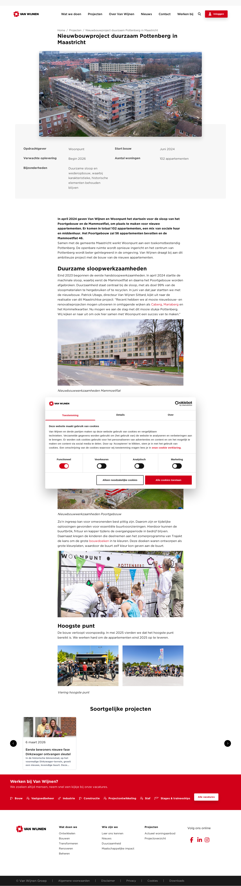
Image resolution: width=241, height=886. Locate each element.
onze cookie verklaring (166, 447)
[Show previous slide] (13, 743)
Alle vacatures (206, 797)
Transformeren (68, 843)
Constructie (89, 798)
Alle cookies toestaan (168, 480)
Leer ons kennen (112, 833)
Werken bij (185, 14)
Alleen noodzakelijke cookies (120, 480)
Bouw (16, 798)
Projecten (95, 14)
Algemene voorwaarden (74, 880)
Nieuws (146, 14)
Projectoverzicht (155, 838)
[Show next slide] (227, 743)
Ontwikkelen (67, 833)
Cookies (152, 880)
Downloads (176, 880)
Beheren (64, 853)
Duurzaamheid (111, 843)
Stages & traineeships (172, 798)
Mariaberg (171, 304)
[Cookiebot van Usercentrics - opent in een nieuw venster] (177, 403)
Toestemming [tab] (70, 415)
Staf (145, 798)
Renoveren (66, 848)
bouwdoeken (99, 541)
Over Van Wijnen (121, 14)
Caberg (156, 304)
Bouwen (64, 838)
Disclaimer (108, 880)
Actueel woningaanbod (160, 833)
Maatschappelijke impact (118, 848)
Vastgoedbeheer (40, 798)
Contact (165, 14)
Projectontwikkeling (120, 798)
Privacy (131, 880)
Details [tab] (120, 414)
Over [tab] (171, 414)
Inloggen (216, 14)
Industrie (66, 798)
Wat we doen (71, 14)
